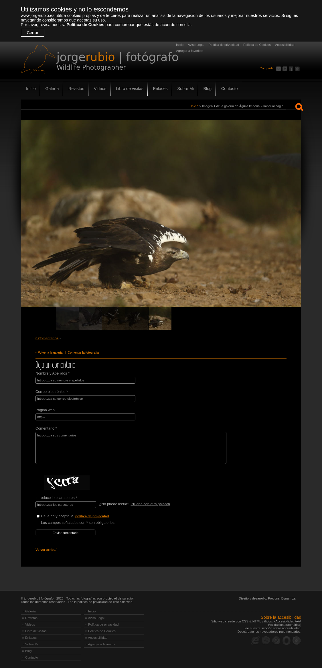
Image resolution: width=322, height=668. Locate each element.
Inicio (179, 44)
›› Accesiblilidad (96, 637)
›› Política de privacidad (102, 624)
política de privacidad (92, 516)
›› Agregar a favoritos (100, 644)
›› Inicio (90, 611)
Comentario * (46, 428)
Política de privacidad (224, 44)
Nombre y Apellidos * (52, 373)
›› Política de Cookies (100, 630)
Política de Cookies (85, 24)
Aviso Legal (196, 44)
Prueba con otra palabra (150, 504)
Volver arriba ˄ (46, 549)
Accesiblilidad (285, 44)
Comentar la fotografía (83, 352)
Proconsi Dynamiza (281, 598)
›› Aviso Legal (95, 617)
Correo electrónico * (51, 391)
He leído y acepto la (84, 516)
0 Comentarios (46, 338)
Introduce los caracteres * (56, 497)
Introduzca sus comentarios (130, 448)
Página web (45, 410)
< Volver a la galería (48, 352)
